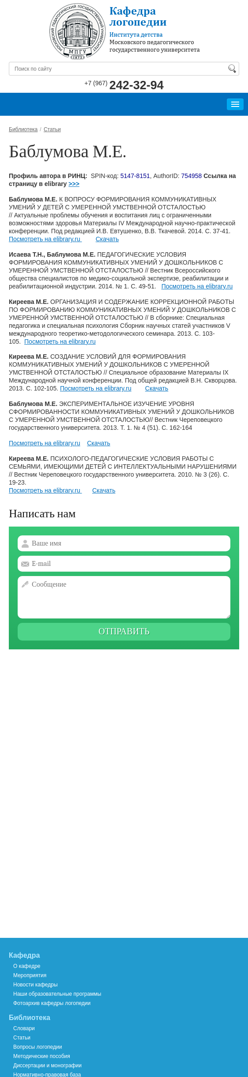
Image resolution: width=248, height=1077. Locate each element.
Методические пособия (41, 1056)
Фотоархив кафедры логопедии (51, 1003)
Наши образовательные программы (57, 994)
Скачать (107, 239)
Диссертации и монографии (47, 1065)
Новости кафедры (35, 985)
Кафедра (24, 955)
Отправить (124, 631)
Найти (231, 68)
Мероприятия (29, 975)
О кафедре (27, 966)
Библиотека (29, 1017)
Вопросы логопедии (37, 1047)
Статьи (21, 1038)
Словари (24, 1028)
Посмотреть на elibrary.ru (45, 239)
